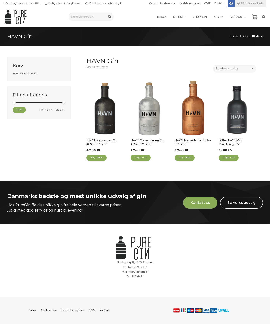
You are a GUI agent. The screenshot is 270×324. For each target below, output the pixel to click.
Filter (19, 109)
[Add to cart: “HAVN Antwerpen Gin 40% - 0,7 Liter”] (96, 158)
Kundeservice (167, 3)
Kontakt (219, 3)
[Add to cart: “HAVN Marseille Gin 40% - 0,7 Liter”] (185, 158)
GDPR (207, 3)
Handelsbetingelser (189, 3)
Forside (234, 36)
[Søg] (109, 17)
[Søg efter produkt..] (91, 17)
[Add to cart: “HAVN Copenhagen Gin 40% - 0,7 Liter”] (140, 158)
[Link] (16, 16)
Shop (245, 36)
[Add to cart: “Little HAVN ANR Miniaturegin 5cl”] (229, 158)
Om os (152, 3)
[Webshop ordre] (234, 69)
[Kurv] (254, 17)
